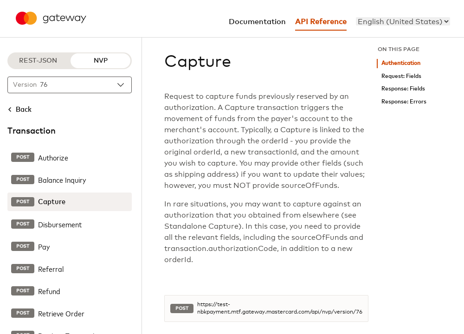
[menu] (403, 21)
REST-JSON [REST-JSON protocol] (38, 61)
